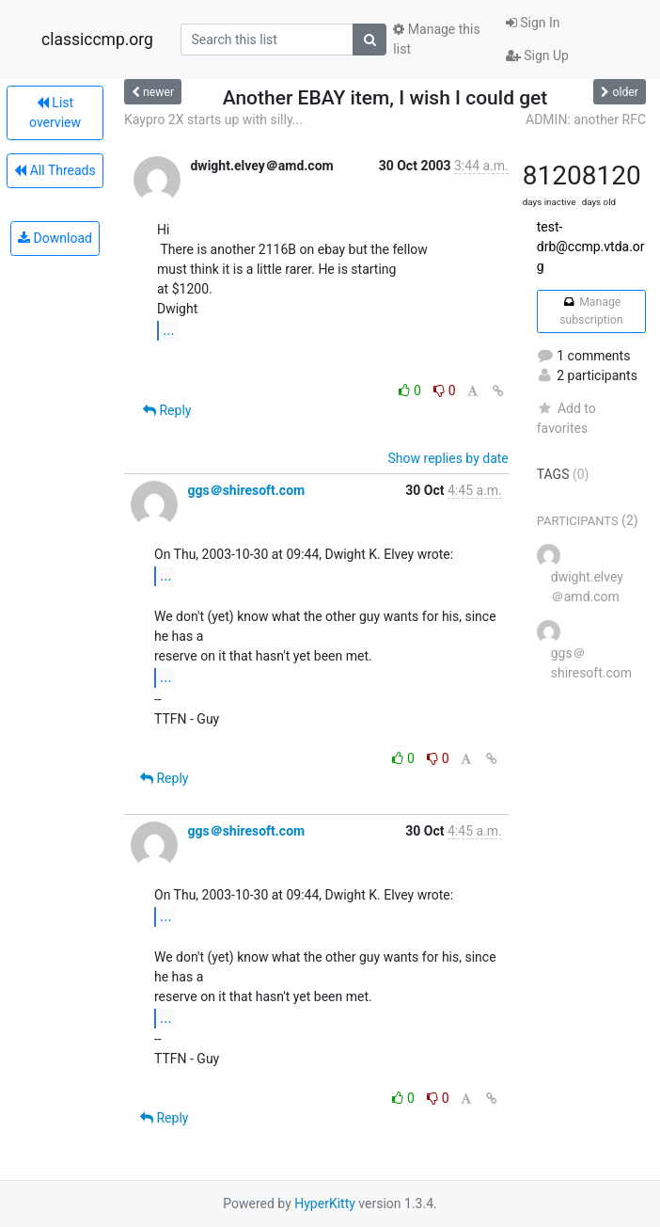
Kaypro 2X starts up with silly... (213, 119)
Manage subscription (590, 310)
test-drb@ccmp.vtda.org (591, 246)
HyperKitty (324, 1203)
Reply (167, 410)
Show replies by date (448, 458)
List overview (55, 112)
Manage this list (436, 39)
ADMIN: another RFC (586, 119)
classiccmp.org (97, 39)
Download (55, 238)
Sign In (533, 22)
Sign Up (537, 55)
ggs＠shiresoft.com (246, 490)
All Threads (54, 170)
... (169, 330)
